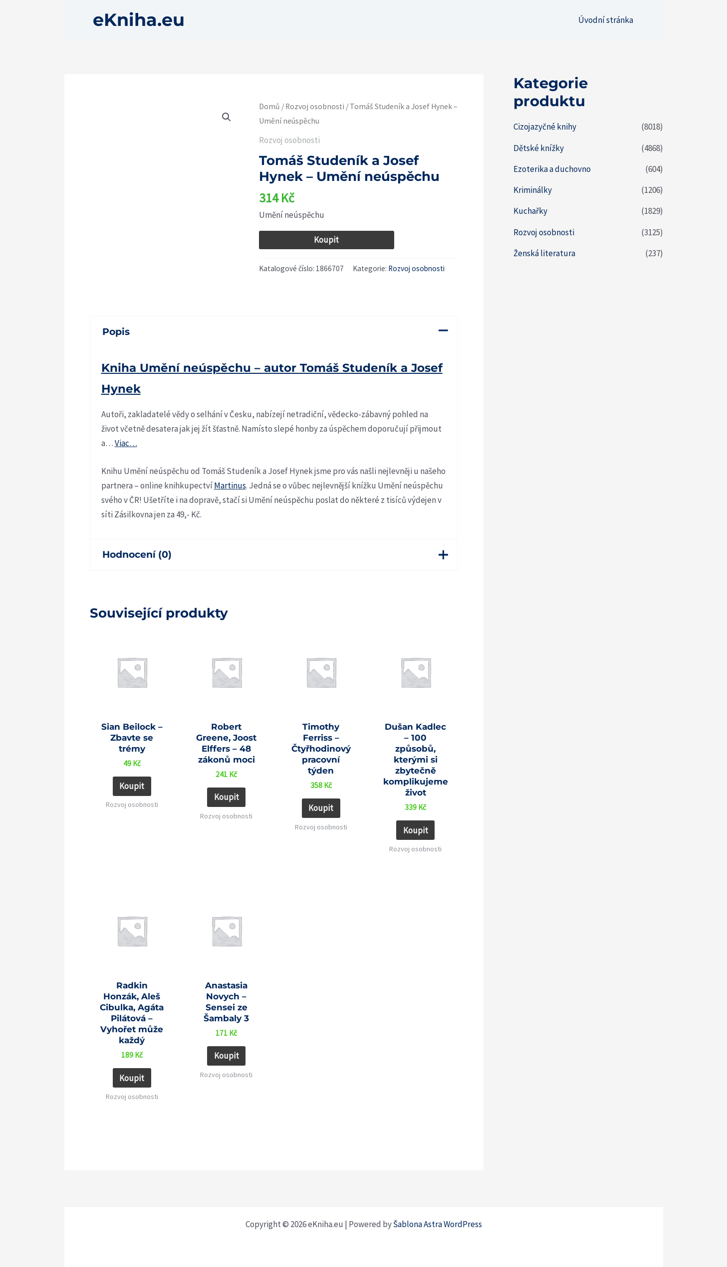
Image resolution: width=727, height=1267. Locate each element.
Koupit (326, 239)
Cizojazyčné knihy (544, 126)
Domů (269, 106)
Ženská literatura (544, 253)
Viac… (126, 443)
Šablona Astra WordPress (437, 1224)
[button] (227, 117)
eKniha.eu (139, 19)
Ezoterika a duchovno (552, 168)
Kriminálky (532, 189)
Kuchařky (530, 210)
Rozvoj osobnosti (314, 106)
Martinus (230, 485)
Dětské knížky (538, 148)
